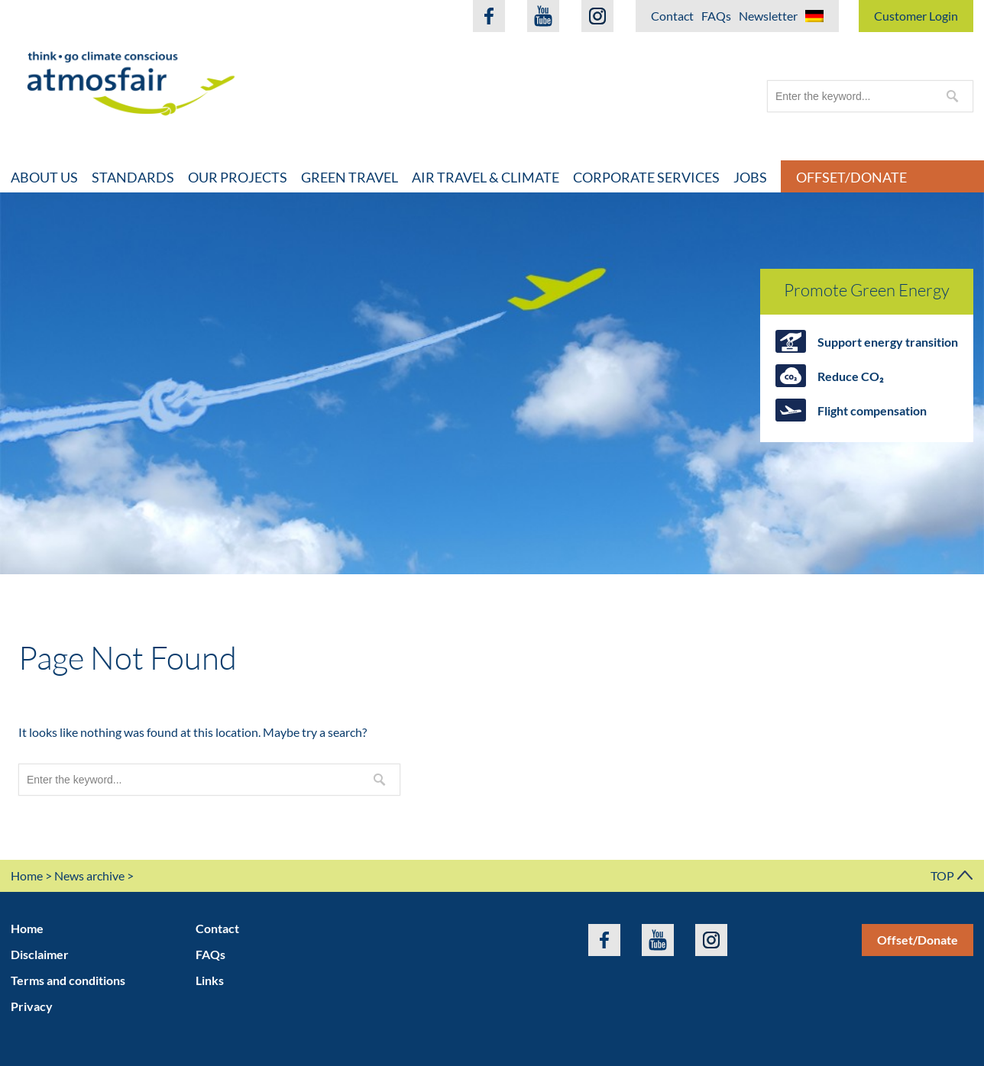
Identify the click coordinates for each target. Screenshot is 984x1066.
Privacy (32, 1006)
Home (27, 875)
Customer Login (916, 15)
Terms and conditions (68, 980)
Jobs (750, 177)
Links (210, 980)
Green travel (349, 177)
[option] (492, 383)
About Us (44, 177)
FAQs (716, 15)
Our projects (237, 177)
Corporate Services (646, 177)
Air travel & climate (485, 177)
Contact (672, 15)
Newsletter (768, 15)
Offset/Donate (917, 939)
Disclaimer (40, 954)
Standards (133, 177)
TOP (952, 875)
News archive (89, 875)
